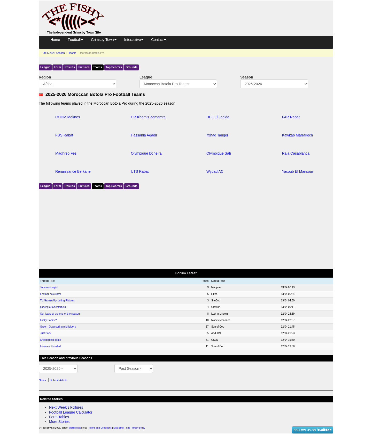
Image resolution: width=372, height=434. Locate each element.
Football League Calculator (70, 412)
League (45, 67)
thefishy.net (75, 427)
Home (55, 40)
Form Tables (59, 417)
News (42, 380)
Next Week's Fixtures (66, 407)
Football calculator (50, 294)
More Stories (59, 421)
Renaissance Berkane (73, 171)
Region (45, 77)
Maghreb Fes (65, 153)
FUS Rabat (64, 135)
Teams (72, 53)
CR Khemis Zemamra (148, 117)
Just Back (45, 333)
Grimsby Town (103, 40)
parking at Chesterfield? (53, 307)
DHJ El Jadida (217, 117)
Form (57, 67)
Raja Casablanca (295, 153)
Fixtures (84, 67)
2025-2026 (54, 53)
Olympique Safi (218, 153)
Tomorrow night (49, 287)
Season (246, 77)
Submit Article (58, 380)
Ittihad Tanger (217, 135)
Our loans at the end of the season (60, 313)
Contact (158, 40)
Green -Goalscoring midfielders (58, 326)
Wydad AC (214, 171)
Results (70, 67)
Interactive (134, 40)
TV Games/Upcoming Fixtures (57, 300)
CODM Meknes (67, 117)
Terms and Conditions (100, 427)
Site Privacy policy (135, 427)
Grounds (131, 67)
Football (75, 40)
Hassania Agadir (144, 135)
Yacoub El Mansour (297, 171)
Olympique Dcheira (146, 153)
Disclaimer (118, 427)
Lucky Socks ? (48, 320)
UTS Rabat (140, 171)
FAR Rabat (290, 117)
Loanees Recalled (50, 346)
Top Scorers (114, 67)
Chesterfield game (50, 339)
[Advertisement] (223, 12)
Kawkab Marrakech (297, 135)
